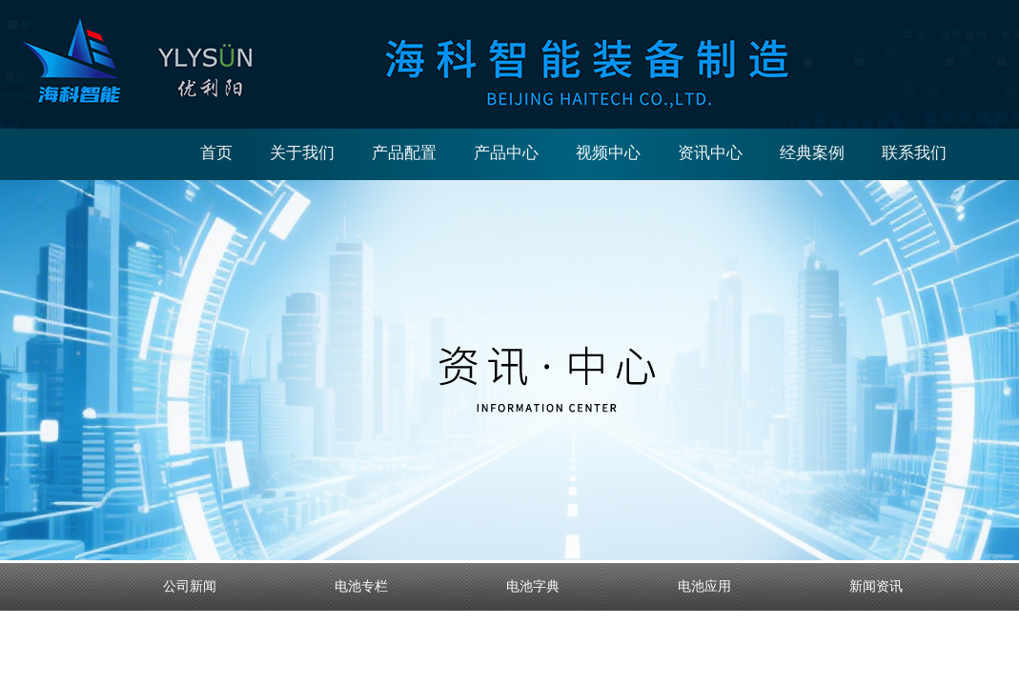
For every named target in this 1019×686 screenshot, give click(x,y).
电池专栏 (361, 586)
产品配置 (404, 153)
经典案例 (812, 153)
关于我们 (302, 153)
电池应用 (704, 586)
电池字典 (533, 586)
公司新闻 (189, 586)
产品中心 (506, 153)
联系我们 (914, 153)
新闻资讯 (876, 586)
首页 (216, 153)
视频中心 (608, 153)
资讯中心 (710, 153)
